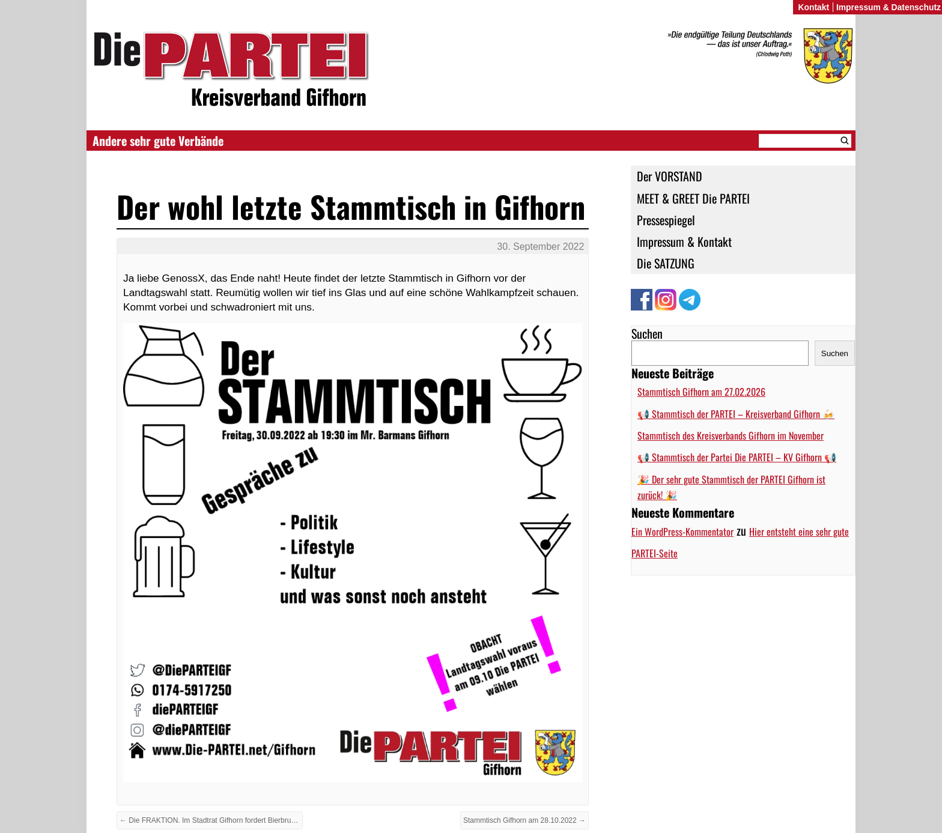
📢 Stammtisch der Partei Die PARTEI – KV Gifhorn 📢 (736, 457)
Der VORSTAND (669, 176)
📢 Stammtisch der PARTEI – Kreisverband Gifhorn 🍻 (735, 414)
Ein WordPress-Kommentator (682, 531)
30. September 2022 (540, 246)
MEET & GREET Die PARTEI (693, 198)
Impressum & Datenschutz (888, 7)
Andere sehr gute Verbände (158, 141)
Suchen (647, 333)
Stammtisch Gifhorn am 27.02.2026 (701, 391)
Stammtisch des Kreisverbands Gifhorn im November (730, 435)
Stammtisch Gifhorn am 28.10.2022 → (524, 820)
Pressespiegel (666, 220)
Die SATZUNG (665, 263)
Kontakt (813, 7)
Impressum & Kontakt (684, 241)
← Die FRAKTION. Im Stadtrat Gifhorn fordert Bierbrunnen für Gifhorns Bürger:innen (211, 820)
